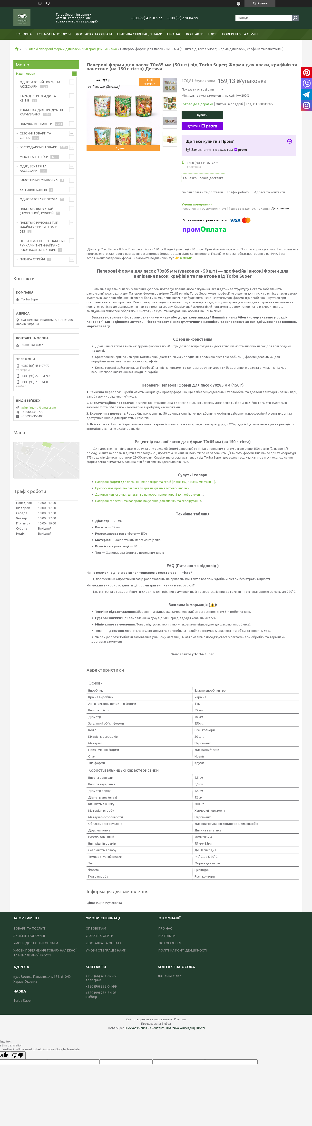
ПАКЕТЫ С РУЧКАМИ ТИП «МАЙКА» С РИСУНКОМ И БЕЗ (39, 227)
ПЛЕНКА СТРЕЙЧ (32, 259)
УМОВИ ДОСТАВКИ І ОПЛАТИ (35, 943)
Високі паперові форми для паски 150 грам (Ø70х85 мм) (72, 49)
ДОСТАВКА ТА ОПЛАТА (94, 34)
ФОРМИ (186, 258)
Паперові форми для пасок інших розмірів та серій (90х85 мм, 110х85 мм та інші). (155, 481)
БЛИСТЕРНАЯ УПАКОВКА (39, 180)
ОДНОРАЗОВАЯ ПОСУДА (39, 199)
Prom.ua (180, 1019)
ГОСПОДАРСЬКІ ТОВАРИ (38, 147)
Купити (202, 115)
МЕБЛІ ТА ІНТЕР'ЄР (34, 156)
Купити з (202, 126)
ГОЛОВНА (24, 34)
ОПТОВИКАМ (96, 928)
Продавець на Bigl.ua (156, 1023)
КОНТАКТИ (195, 34)
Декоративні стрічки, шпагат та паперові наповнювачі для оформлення (149, 494)
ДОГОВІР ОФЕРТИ (99, 935)
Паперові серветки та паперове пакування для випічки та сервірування (148, 500)
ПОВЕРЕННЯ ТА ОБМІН (240, 34)
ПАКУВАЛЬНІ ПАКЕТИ (36, 123)
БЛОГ (212, 34)
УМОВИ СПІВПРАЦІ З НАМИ (106, 950)
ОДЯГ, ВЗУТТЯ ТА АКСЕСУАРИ (33, 168)
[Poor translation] (18, 1055)
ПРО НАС (174, 34)
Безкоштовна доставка (206, 178)
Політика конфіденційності (185, 1028)
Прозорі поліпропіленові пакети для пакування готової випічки (142, 488)
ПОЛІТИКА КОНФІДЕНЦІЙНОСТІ (182, 950)
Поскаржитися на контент (145, 1028)
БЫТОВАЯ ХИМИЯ (33, 189)
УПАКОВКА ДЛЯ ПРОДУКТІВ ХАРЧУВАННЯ (41, 112)
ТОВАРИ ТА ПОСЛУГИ (54, 34)
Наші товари (25, 73)
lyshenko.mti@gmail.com (38, 407)
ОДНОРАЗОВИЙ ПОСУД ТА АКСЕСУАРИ (40, 84)
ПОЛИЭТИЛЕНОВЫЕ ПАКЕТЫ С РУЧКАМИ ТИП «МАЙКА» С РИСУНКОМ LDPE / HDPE (43, 245)
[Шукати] (295, 18)
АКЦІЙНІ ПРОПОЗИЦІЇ (29, 935)
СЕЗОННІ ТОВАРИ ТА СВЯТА (35, 135)
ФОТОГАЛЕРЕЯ (169, 943)
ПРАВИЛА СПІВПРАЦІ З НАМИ (139, 34)
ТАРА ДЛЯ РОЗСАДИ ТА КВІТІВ (38, 98)
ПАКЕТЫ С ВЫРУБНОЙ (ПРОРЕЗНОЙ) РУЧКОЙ (37, 211)
